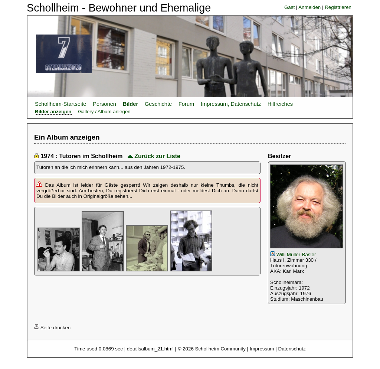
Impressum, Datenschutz (231, 104)
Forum (186, 104)
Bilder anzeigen (53, 111)
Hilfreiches (280, 104)
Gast (289, 7)
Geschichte (158, 104)
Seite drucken (52, 327)
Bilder (130, 104)
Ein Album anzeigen (67, 137)
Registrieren (338, 7)
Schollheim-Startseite (60, 104)
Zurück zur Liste (154, 156)
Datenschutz (292, 349)
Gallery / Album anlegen (104, 111)
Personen (104, 104)
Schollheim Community (220, 349)
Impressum (262, 349)
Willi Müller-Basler (293, 254)
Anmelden (309, 7)
